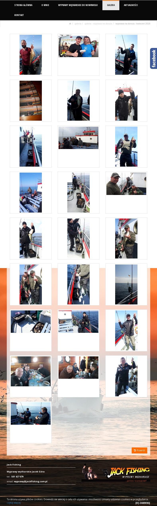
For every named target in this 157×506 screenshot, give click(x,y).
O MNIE (45, 5)
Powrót (139, 450)
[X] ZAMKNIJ (142, 503)
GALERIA (111, 5)
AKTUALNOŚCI (131, 5)
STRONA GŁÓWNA (23, 5)
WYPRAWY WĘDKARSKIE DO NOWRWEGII (78, 5)
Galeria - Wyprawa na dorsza (98, 23)
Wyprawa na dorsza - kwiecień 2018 (133, 23)
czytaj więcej (14, 502)
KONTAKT (19, 15)
